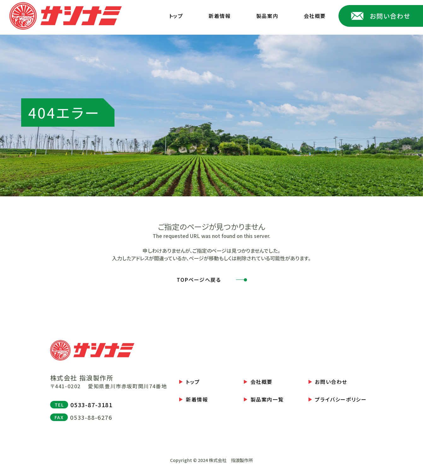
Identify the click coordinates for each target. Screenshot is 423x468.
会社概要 (315, 16)
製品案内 (267, 16)
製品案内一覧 (267, 399)
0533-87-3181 (91, 405)
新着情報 (220, 16)
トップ (176, 16)
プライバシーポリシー (341, 399)
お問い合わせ (331, 381)
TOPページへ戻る (199, 279)
